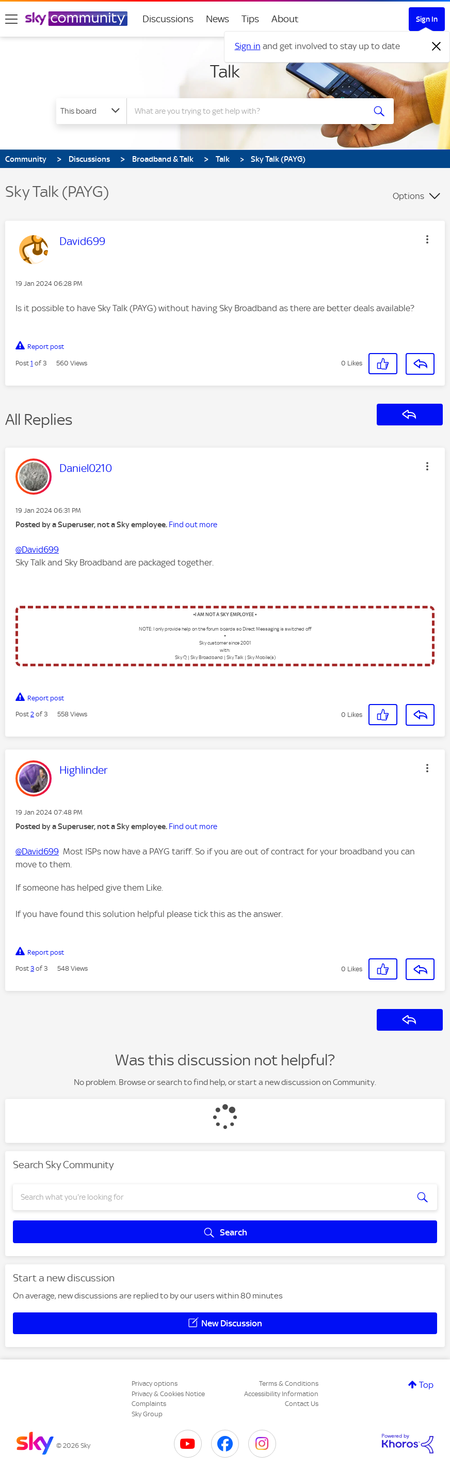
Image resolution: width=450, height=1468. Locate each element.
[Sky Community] (76, 18)
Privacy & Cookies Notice (168, 1394)
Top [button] (426, 1385)
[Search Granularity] (91, 111)
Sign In (427, 19)
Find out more (193, 524)
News (217, 19)
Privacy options (155, 1383)
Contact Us (301, 1404)
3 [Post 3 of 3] (32, 968)
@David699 (37, 549)
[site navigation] (11, 19)
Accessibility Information (281, 1394)
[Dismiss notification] (436, 46)
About (285, 19)
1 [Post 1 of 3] (31, 363)
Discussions (168, 19)
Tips (250, 19)
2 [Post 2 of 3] (32, 714)
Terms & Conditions (288, 1383)
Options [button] (408, 196)
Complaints (149, 1404)
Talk (225, 71)
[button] (427, 239)
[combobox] (247, 111)
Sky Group (147, 1414)
